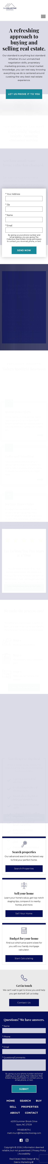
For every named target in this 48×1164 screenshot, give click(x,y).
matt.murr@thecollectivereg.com (24, 1133)
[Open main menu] (43, 16)
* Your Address (12, 194)
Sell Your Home (24, 913)
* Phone (6, 1036)
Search (25, 1100)
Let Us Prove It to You (24, 94)
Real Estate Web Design (22, 1159)
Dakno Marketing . (24, 1162)
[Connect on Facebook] (21, 1140)
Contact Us (24, 1002)
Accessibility (24, 1154)
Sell (13, 1106)
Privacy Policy (39, 1150)
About (15, 1112)
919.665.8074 (23, 1130)
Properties (29, 1106)
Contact (31, 1112)
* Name (9, 215)
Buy (39, 1100)
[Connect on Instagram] (27, 1140)
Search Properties (24, 868)
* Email (8, 225)
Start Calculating (24, 958)
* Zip (7, 204)
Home (10, 1100)
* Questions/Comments (13, 1057)
